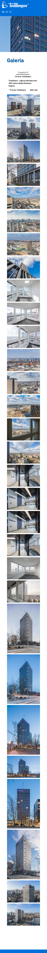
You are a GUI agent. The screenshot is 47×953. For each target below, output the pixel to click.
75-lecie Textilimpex (18, 90)
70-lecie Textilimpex (23, 77)
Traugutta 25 (23, 72)
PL (3, 12)
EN (6, 12)
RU (10, 12)
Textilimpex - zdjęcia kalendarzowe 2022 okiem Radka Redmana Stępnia (23, 83)
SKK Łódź (33, 90)
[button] (44, 12)
